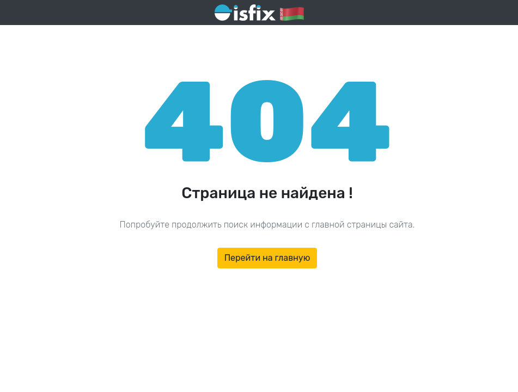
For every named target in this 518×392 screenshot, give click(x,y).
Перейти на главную (267, 258)
